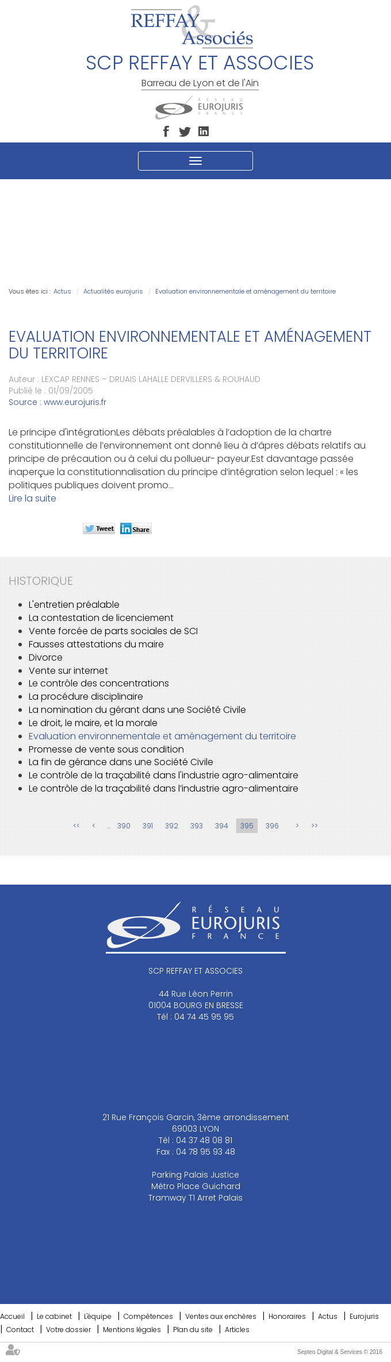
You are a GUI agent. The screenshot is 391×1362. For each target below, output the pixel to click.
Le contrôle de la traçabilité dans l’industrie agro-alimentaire (163, 788)
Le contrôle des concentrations (99, 683)
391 (148, 826)
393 (196, 826)
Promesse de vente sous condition (106, 749)
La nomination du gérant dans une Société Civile (137, 709)
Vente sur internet (68, 670)
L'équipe (98, 1316)
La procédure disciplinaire (86, 696)
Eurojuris (364, 1316)
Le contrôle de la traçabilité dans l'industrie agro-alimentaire (163, 775)
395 (247, 826)
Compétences (148, 1316)
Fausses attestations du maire (96, 644)
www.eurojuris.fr (75, 402)
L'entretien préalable (74, 604)
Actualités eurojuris (113, 291)
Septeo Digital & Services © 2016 (339, 1352)
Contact (20, 1329)
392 (171, 826)
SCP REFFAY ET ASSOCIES (200, 62)
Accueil (12, 1316)
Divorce (46, 657)
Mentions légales (132, 1329)
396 (272, 826)
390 (124, 826)
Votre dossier (68, 1329)
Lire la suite (32, 498)
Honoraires (287, 1316)
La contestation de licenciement (101, 617)
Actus (62, 291)
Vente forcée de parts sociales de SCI (113, 631)
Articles (237, 1329)
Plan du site (193, 1329)
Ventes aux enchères (220, 1316)
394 (221, 826)
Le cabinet (54, 1316)
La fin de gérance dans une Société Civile (121, 762)
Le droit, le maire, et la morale (93, 723)
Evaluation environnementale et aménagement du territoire (245, 291)
